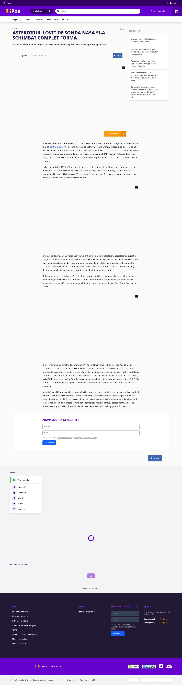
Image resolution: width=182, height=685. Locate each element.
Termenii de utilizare (65, 438)
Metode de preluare (20, 639)
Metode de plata (19, 643)
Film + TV (64, 19)
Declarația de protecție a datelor (85, 438)
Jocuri (56, 19)
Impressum (72, 680)
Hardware (39, 19)
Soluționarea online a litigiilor (24, 625)
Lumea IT (28, 19)
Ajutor (147, 607)
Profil (81, 607)
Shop (153, 11)
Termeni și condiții (88, 680)
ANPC (14, 630)
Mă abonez (49, 442)
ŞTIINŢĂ (15, 29)
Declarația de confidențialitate (24, 634)
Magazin (161, 11)
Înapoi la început (91, 588)
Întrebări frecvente (20, 616)
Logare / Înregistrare (86, 612)
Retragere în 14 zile (20, 621)
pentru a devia (56, 146)
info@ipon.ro (163, 619)
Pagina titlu (17, 19)
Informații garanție (20, 612)
